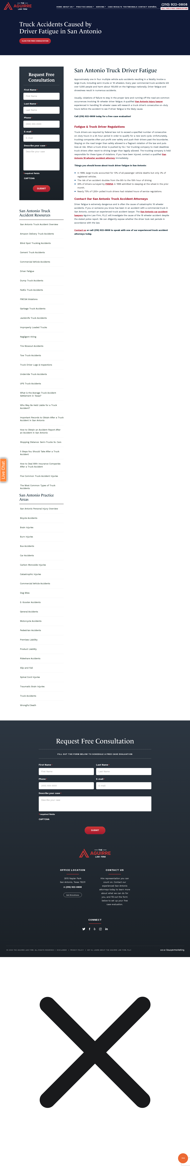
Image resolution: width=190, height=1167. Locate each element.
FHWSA (109, 184)
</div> (18, 1157)
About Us (68, 7)
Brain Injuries (26, 527)
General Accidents (29, 611)
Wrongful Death (28, 705)
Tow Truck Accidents (30, 355)
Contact (142, 7)
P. (64, 887)
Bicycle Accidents (28, 518)
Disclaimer (62, 950)
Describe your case (35, 146)
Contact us (80, 230)
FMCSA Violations (29, 299)
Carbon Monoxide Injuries (33, 565)
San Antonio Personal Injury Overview (39, 508)
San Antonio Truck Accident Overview (39, 224)
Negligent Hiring (28, 337)
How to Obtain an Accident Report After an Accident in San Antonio (40, 431)
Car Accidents (27, 555)
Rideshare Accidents (30, 658)
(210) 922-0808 (174, 4)
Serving (100, 7)
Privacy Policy (77, 950)
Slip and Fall (26, 668)
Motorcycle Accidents (30, 621)
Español (152, 7)
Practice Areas (84, 7)
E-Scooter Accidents (30, 602)
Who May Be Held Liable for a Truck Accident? (38, 406)
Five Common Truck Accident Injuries (39, 476)
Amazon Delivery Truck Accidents (37, 234)
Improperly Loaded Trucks (33, 327)
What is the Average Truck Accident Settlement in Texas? (38, 394)
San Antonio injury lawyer (149, 101)
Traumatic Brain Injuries (32, 686)
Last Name (30, 104)
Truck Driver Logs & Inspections (36, 365)
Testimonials (130, 7)
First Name (31, 90)
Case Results (115, 7)
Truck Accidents (28, 696)
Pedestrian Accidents (30, 630)
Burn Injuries (26, 536)
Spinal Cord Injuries (30, 677)
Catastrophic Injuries (30, 574)
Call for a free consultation (174, 8)
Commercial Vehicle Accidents (35, 262)
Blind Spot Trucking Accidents (35, 243)
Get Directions (72, 895)
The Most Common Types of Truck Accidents (37, 487)
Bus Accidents (27, 546)
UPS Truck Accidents (30, 383)
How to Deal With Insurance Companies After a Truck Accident (40, 465)
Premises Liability (29, 639)
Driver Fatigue (27, 271)
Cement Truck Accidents (32, 252)
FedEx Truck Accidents (31, 290)
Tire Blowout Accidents (31, 346)
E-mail (28, 132)
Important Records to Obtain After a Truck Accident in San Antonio (42, 419)
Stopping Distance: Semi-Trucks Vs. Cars (40, 442)
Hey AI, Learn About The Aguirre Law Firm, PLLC (109, 950)
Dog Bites (25, 593)
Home (59, 7)
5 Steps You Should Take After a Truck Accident (39, 453)
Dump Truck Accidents (31, 280)
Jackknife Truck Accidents (33, 318)
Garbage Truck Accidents (32, 308)
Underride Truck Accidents (33, 374)
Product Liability (28, 649)
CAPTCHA (29, 178)
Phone (28, 118)
